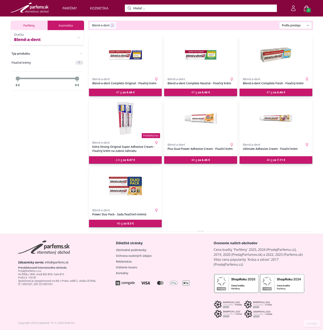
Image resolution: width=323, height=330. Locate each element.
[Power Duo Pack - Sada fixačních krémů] (125, 185)
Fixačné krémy (47, 63)
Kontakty (122, 273)
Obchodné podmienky (131, 250)
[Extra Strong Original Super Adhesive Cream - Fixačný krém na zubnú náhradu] (125, 118)
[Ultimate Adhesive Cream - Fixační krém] (276, 118)
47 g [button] (125, 92)
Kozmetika (99, 8)
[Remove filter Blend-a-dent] (112, 25)
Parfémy (69, 8)
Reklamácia (124, 261)
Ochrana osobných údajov (134, 256)
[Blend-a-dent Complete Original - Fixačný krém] (125, 54)
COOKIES (312, 323)
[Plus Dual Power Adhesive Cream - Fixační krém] (200, 118)
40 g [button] (200, 160)
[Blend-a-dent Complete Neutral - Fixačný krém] (200, 54)
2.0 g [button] (125, 160)
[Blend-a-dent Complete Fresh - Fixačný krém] (276, 54)
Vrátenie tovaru (126, 267)
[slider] (18, 78)
